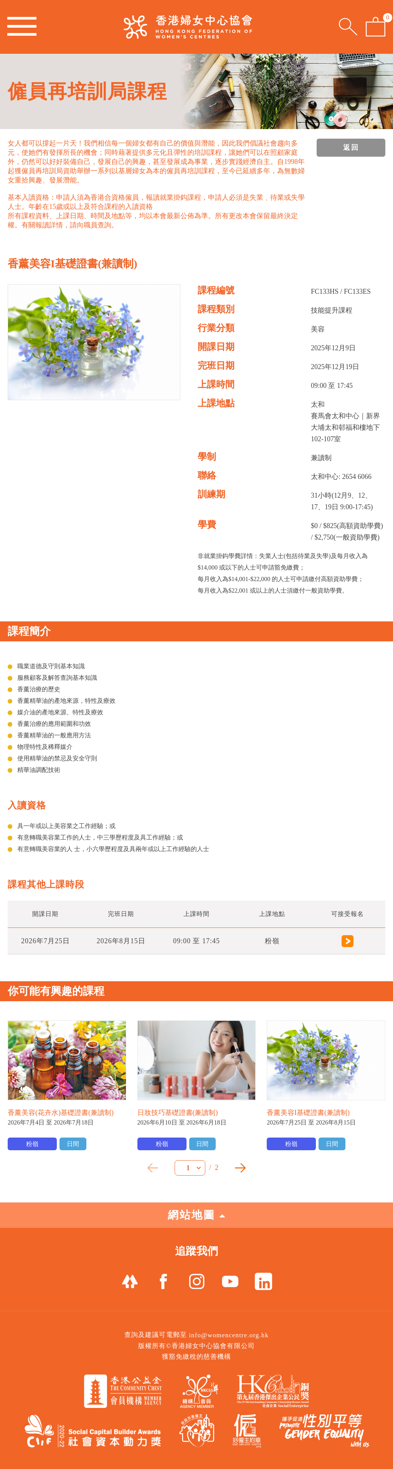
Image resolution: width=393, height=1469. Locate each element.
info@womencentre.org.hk (229, 1335)
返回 (351, 147)
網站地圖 (196, 1215)
